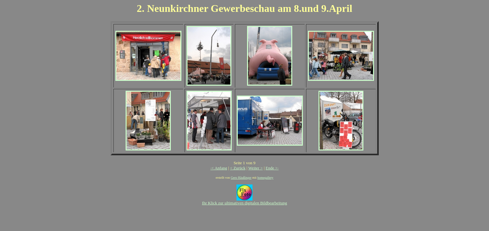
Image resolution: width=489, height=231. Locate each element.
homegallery (265, 177)
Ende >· (272, 168)
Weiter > (255, 168)
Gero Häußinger (241, 177)
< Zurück (237, 168)
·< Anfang (219, 168)
